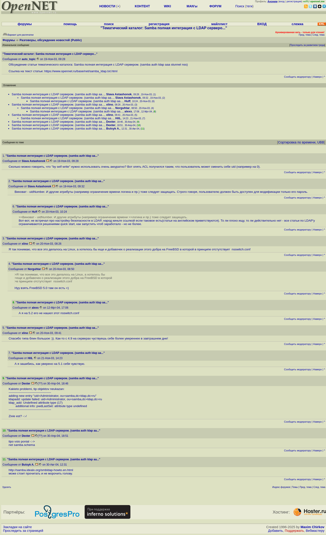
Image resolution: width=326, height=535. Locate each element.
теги (249, 6)
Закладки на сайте (17, 527)
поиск (109, 24)
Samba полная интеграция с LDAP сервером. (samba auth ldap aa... (58, 94)
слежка (297, 24)
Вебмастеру (315, 530)
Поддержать (294, 530)
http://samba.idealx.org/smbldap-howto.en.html (41, 470)
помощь (70, 24)
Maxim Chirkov (312, 527)
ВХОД (262, 24)
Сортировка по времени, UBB (301, 142)
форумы (25, 24)
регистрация (294, 1)
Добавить (275, 530)
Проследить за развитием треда (307, 45)
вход (282, 1)
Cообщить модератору (297, 76)
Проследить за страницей (23, 530)
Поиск (239, 6)
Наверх (317, 76)
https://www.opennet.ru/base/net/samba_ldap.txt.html (81, 71)
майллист (219, 24)
